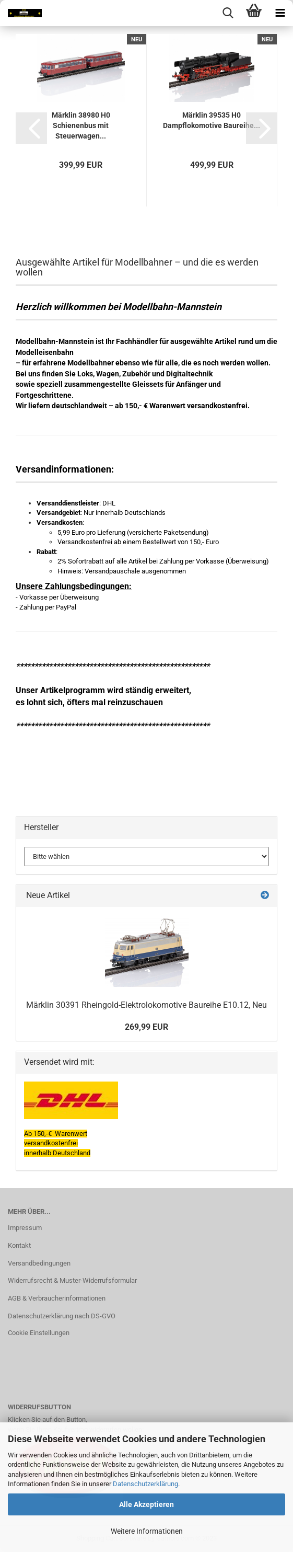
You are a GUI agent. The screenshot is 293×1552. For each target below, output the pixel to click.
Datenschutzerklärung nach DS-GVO (61, 1316)
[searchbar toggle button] (228, 13)
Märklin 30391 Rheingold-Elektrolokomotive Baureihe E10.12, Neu (146, 1005)
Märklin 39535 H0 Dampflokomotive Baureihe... (211, 120)
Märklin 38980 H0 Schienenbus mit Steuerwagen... (81, 125)
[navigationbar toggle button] (280, 13)
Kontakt (19, 1245)
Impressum (25, 1228)
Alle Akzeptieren (146, 1504)
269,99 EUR (146, 1027)
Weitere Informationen (147, 1531)
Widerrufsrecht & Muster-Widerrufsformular (72, 1280)
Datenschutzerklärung (145, 1484)
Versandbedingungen (39, 1263)
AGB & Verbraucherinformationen (57, 1298)
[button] (31, 128)
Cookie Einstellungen (38, 1333)
